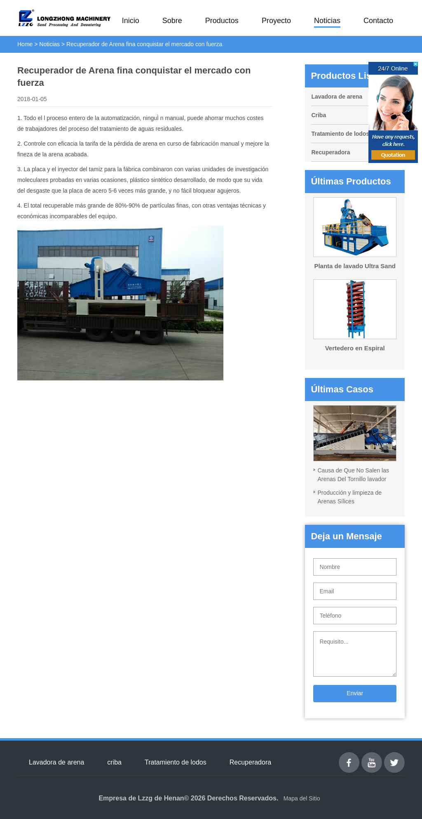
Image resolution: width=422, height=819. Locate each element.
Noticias (327, 21)
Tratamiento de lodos (340, 133)
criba (114, 762)
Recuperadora (330, 152)
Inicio (130, 21)
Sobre (172, 21)
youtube (371, 756)
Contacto (378, 21)
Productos (222, 21)
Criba (318, 115)
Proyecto (276, 21)
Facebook (349, 756)
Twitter (394, 756)
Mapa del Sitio (302, 798)
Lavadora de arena (336, 96)
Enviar (355, 693)
